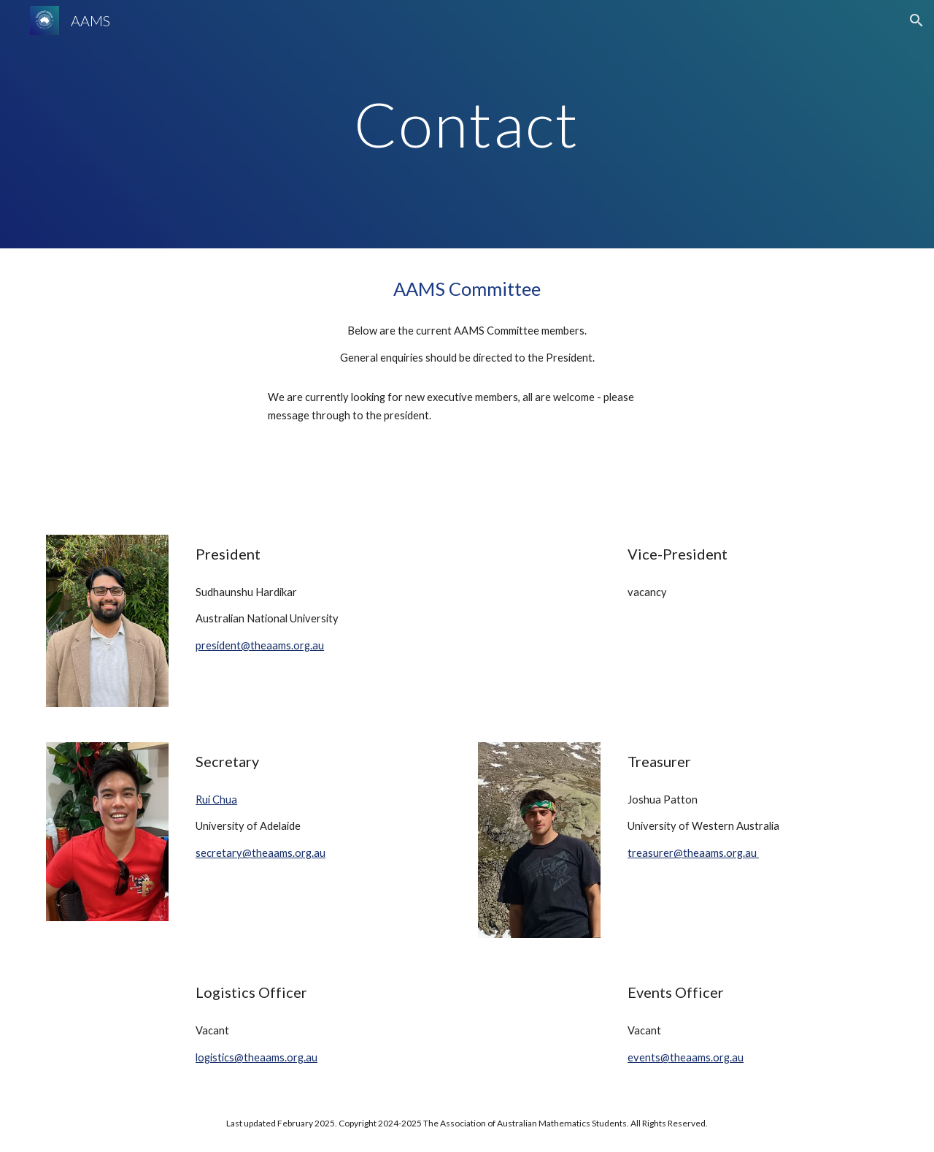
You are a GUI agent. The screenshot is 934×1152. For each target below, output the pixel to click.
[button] (916, 20)
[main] (467, 124)
